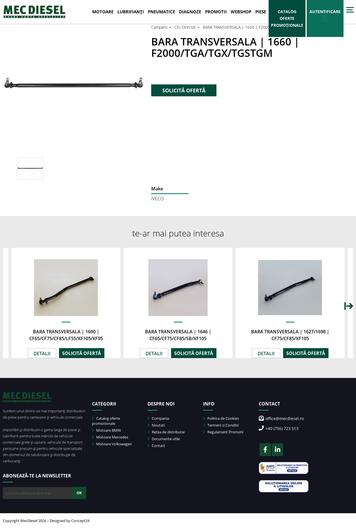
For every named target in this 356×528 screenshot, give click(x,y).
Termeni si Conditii (221, 425)
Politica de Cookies (221, 418)
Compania (158, 418)
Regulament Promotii (223, 432)
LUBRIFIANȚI (130, 11)
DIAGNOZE (190, 11)
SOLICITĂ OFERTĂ (183, 90)
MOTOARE (102, 11)
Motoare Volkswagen (112, 443)
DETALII (41, 353)
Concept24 (80, 520)
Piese (260, 11)
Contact (156, 445)
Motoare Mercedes (110, 437)
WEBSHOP (241, 11)
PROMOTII (216, 11)
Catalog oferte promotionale (106, 421)
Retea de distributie (166, 432)
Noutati (156, 425)
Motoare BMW (106, 430)
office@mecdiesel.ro (281, 418)
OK (79, 492)
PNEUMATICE (161, 11)
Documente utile (164, 438)
